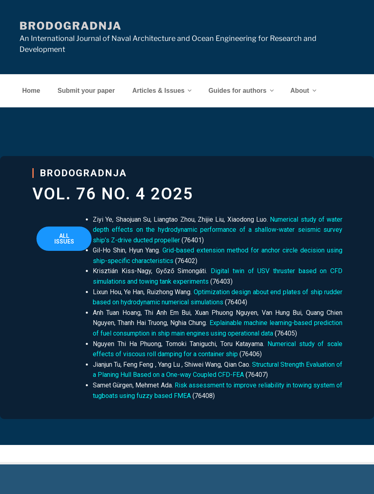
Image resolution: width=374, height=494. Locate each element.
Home (31, 90)
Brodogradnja (70, 25)
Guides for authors (241, 90)
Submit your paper (86, 90)
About (304, 90)
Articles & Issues (162, 90)
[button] (64, 239)
